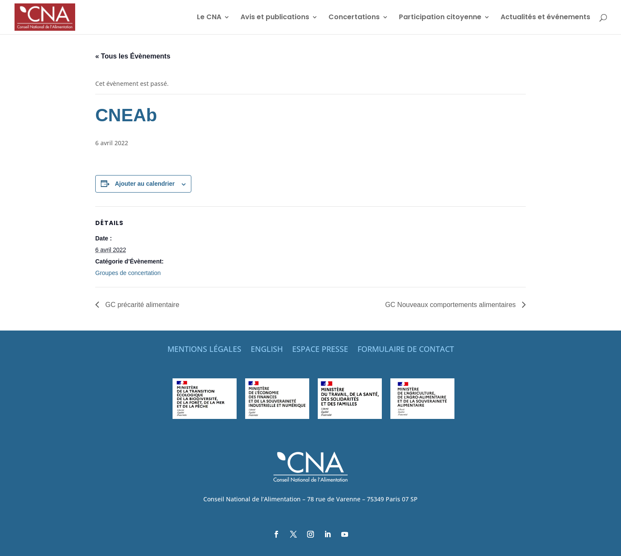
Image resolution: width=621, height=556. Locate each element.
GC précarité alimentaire (141, 304)
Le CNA (209, 18)
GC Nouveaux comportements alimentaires (451, 304)
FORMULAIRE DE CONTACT (405, 350)
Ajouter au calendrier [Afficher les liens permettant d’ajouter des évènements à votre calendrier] (145, 183)
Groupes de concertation (128, 272)
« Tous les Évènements (132, 56)
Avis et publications (274, 18)
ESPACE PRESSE (320, 350)
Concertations (354, 18)
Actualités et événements (545, 18)
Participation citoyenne (440, 18)
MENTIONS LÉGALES (204, 350)
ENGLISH (267, 350)
